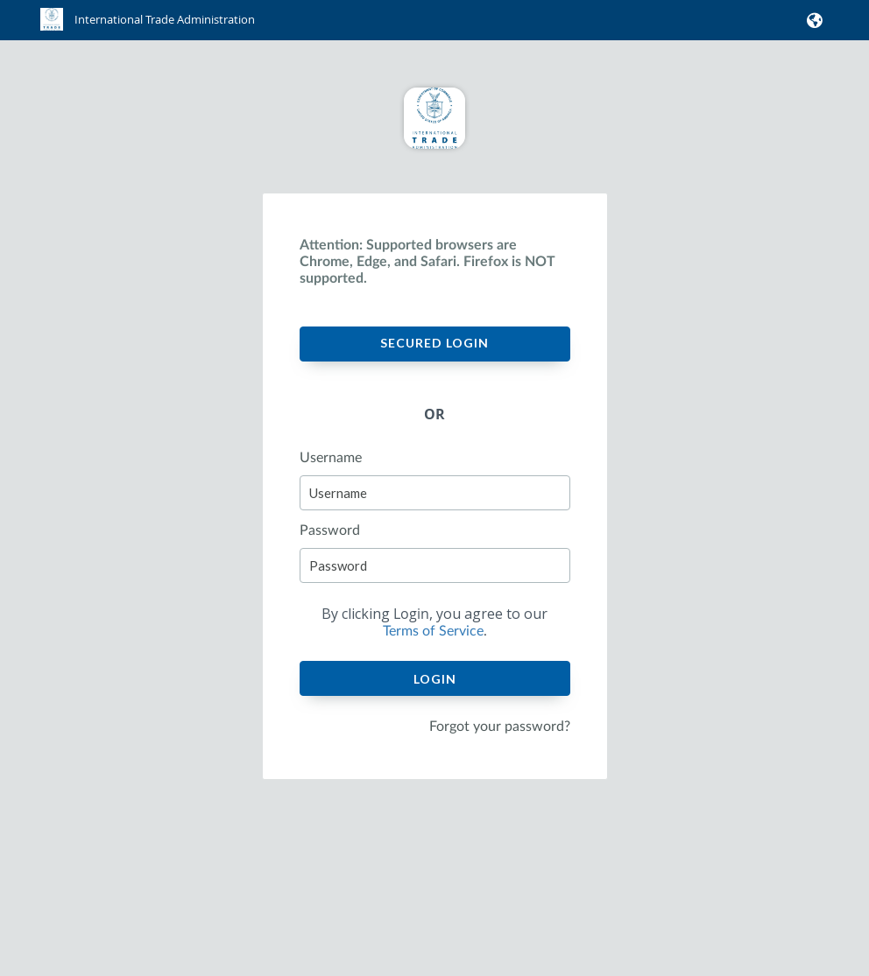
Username (331, 458)
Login (434, 678)
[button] (811, 20)
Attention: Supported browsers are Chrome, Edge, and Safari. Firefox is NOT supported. (427, 261)
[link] (148, 27)
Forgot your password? (499, 727)
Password (330, 530)
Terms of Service (433, 631)
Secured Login (434, 342)
